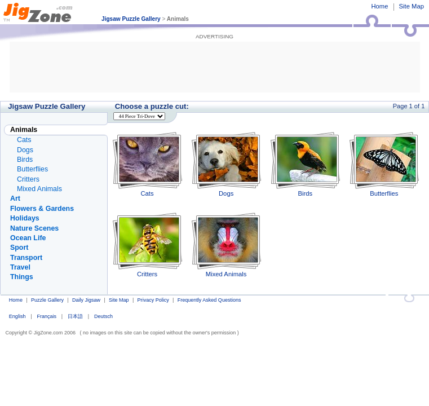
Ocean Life (28, 238)
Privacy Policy (153, 300)
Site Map (411, 6)
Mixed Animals (226, 245)
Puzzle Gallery (47, 300)
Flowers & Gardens (42, 209)
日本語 (75, 316)
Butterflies (384, 164)
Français (46, 316)
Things (21, 277)
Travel (20, 267)
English (17, 316)
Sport (19, 247)
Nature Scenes (34, 228)
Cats (147, 164)
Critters (147, 245)
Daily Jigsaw (86, 300)
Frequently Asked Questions (209, 300)
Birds (305, 164)
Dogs (226, 164)
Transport (26, 258)
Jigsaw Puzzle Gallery (131, 19)
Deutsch (103, 316)
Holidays (24, 218)
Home (379, 6)
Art (15, 198)
